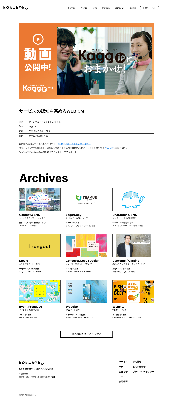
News (94, 8)
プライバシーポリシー (143, 372)
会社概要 (123, 381)
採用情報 (137, 362)
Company (119, 8)
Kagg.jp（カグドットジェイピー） (74, 144)
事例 (121, 367)
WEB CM (108, 148)
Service (71, 8)
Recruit (132, 8)
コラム (122, 376)
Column (106, 8)
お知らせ (123, 372)
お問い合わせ (139, 367)
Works (83, 8)
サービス (123, 362)
